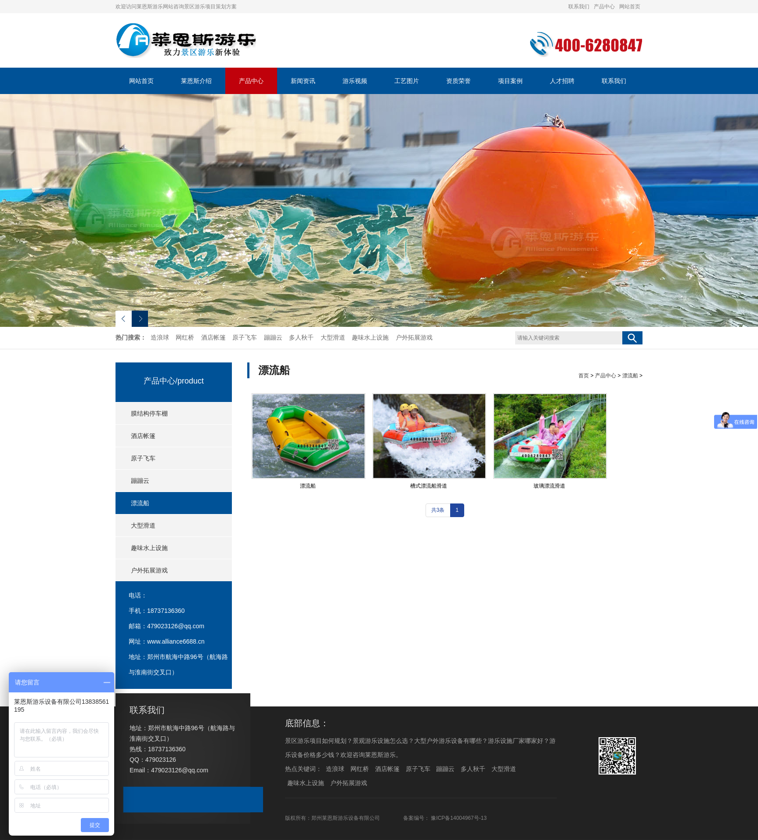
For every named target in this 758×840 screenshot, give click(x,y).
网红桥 (185, 337)
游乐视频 (355, 80)
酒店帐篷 (213, 337)
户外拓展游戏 (414, 337)
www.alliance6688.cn (176, 641)
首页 (583, 376)
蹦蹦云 (273, 337)
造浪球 (160, 337)
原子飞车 (244, 337)
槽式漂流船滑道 (428, 486)
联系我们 (578, 7)
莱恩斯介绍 (196, 80)
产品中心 (604, 7)
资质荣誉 (458, 80)
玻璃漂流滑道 (549, 486)
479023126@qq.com (175, 626)
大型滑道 (333, 337)
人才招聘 (562, 80)
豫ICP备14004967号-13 (459, 818)
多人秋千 (301, 337)
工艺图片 (406, 80)
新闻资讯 (303, 80)
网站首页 (629, 7)
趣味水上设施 (370, 337)
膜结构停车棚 (149, 413)
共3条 (438, 510)
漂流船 (140, 503)
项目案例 (510, 80)
